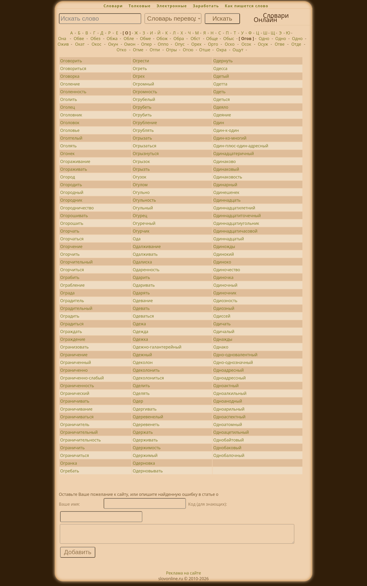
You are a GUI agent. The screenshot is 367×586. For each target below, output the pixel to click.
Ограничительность (80, 440)
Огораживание (75, 161)
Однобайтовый (228, 440)
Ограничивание (76, 409)
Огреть (140, 68)
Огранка (68, 463)
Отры (171, 49)
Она (62, 38)
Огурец (140, 215)
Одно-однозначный (233, 362)
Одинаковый (226, 169)
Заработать (206, 5)
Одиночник (224, 293)
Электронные (172, 5)
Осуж (263, 44)
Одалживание (147, 246)
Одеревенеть (146, 424)
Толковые (140, 5)
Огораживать (73, 169)
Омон (129, 44)
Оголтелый (71, 138)
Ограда (67, 293)
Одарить (141, 277)
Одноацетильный (231, 432)
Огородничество (77, 208)
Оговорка (69, 76)
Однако (220, 347)
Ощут (238, 49)
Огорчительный (76, 262)
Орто (213, 44)
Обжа (112, 38)
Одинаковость (227, 177)
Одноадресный (228, 370)
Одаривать (144, 285)
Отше (204, 49)
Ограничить (72, 447)
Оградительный (76, 308)
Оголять (68, 145)
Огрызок (141, 161)
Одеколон (143, 362)
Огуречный (144, 223)
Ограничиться (74, 455)
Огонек (67, 153)
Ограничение (74, 354)
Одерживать (145, 440)
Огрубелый (144, 99)
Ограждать (71, 331)
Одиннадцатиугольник (236, 223)
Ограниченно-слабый (82, 378)
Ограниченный (75, 362)
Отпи (155, 49)
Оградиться (72, 323)
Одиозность (225, 300)
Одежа (139, 323)
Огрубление (145, 122)
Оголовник (71, 115)
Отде (296, 44)
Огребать (69, 471)
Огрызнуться (146, 153)
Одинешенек (226, 192)
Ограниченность (77, 385)
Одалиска (142, 262)
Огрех (139, 76)
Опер (146, 44)
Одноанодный (227, 401)
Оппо (163, 44)
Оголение (70, 84)
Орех (196, 44)
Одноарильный (229, 409)
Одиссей (221, 316)
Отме (138, 49)
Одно (264, 38)
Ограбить (69, 277)
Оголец (67, 107)
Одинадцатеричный (233, 153)
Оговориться (73, 68)
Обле (129, 38)
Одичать (222, 323)
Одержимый (145, 455)
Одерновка (144, 463)
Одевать (141, 308)
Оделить (141, 385)
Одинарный (225, 184)
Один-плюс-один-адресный (240, 145)
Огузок (139, 177)
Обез (96, 38)
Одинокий (223, 254)
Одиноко (222, 262)
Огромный (143, 84)
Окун (113, 44)
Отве (280, 44)
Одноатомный (227, 424)
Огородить (71, 184)
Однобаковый (227, 447)
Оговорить (71, 60)
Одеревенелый (148, 416)
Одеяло (220, 107)
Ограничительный (79, 432)
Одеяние (222, 115)
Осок (246, 44)
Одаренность (146, 269)
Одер (138, 401)
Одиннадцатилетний (234, 208)
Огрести (141, 60)
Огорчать (69, 231)
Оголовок (69, 122)
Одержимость (147, 447)
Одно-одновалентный (235, 354)
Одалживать (145, 254)
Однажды (222, 339)
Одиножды (224, 246)
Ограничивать (74, 401)
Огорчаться (72, 238)
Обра (178, 38)
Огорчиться (72, 269)
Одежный (142, 354)
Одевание (143, 300)
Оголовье (70, 130)
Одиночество (226, 269)
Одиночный (225, 285)
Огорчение (71, 246)
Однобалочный (228, 455)
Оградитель (72, 300)
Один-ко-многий (229, 138)
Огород (67, 177)
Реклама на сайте (183, 576)
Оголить (68, 99)
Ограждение (72, 339)
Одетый (221, 76)
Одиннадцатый (228, 238)
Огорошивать (74, 215)
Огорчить (70, 254)
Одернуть (223, 60)
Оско (230, 44)
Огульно (141, 192)
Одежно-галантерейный (157, 347)
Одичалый (223, 331)
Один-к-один (226, 130)
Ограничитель (74, 424)
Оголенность (73, 91)
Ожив (63, 44)
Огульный (143, 208)
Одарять (141, 293)
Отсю (188, 49)
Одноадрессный (229, 378)
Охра (221, 49)
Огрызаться (144, 145)
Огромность (145, 91)
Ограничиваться (77, 416)
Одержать (143, 432)
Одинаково (224, 161)
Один (218, 122)
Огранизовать (74, 347)
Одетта (220, 84)
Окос (96, 44)
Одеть (219, 91)
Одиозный (223, 308)
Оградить (69, 316)
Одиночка (223, 277)
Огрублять (143, 130)
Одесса (220, 68)
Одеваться (143, 316)
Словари (113, 5)
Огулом (140, 184)
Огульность (144, 200)
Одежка (140, 339)
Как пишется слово (246, 5)
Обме (145, 38)
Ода (137, 238)
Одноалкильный (229, 393)
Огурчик (141, 231)
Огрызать (142, 138)
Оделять (141, 393)
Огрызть (141, 169)
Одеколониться (148, 378)
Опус (180, 44)
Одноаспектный (229, 416)
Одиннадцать (227, 200)
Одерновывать (148, 471)
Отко (121, 49)
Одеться (221, 99)
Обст (195, 38)
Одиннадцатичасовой (235, 231)
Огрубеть (142, 107)
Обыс (228, 38)
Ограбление (72, 285)
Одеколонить (146, 370)
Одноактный (226, 385)
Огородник (71, 200)
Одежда (140, 331)
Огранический (74, 393)
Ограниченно (74, 370)
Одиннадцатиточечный (237, 215)
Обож (162, 38)
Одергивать (145, 409)
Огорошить (71, 223)
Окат (80, 44)
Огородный (71, 192)
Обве (79, 38)
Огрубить (142, 115)
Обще (212, 38)
